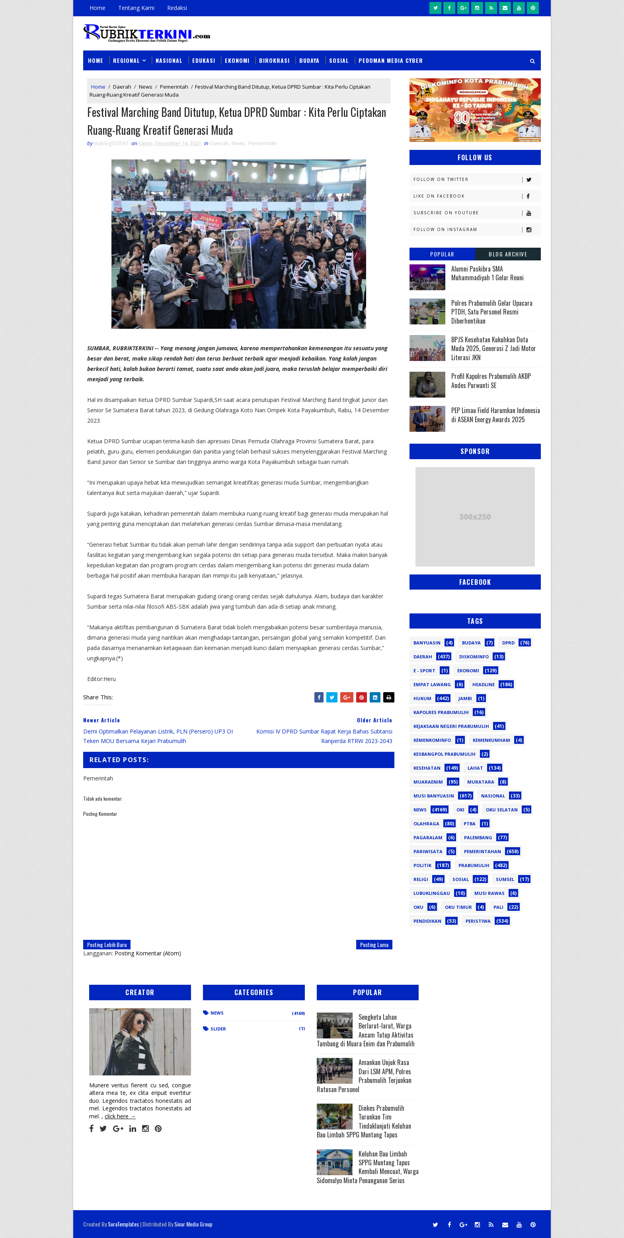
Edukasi (203, 60)
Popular (442, 254)
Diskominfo (474, 657)
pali (498, 907)
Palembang (478, 837)
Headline (483, 684)
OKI (460, 810)
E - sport (424, 670)
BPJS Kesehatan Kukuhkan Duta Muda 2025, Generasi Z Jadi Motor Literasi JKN (493, 348)
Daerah (122, 86)
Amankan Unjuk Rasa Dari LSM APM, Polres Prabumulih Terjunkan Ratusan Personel (364, 1076)
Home (97, 8)
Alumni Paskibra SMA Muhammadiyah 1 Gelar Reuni (487, 273)
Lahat (475, 768)
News (145, 86)
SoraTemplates (123, 1224)
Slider (218, 1029)
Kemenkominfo (432, 740)
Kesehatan (427, 768)
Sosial (339, 60)
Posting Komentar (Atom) (148, 953)
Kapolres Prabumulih (441, 712)
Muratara (480, 782)
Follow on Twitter (476, 179)
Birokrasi (274, 60)
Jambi (465, 698)
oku (418, 907)
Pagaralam (428, 837)
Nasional (169, 60)
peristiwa (478, 921)
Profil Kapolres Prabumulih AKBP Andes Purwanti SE (491, 380)
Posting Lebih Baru (107, 944)
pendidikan (427, 921)
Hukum (422, 698)
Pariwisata (428, 851)
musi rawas (489, 893)
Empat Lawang (432, 684)
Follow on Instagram (476, 230)
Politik (422, 865)
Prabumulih (473, 865)
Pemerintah (174, 86)
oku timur (458, 907)
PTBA (470, 824)
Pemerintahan (482, 851)
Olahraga (426, 824)
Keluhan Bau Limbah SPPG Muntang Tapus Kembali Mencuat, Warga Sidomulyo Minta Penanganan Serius (368, 1167)
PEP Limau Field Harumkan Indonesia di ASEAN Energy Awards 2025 (495, 415)
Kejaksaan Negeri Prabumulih (451, 726)
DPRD (508, 643)
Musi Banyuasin (433, 796)
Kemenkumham (491, 740)
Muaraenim (428, 782)
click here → (120, 1116)
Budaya (309, 60)
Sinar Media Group (193, 1224)
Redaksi (177, 8)
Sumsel (505, 879)
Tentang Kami (136, 8)
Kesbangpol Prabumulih (444, 754)
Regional (126, 60)
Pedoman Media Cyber (391, 60)
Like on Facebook (476, 196)
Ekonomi (237, 60)
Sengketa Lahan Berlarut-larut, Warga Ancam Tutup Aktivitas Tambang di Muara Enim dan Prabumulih (366, 1030)
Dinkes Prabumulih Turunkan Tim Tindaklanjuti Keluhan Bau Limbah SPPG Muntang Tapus (364, 1121)
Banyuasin (427, 643)
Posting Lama (374, 944)
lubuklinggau (431, 893)
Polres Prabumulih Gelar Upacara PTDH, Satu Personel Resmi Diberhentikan (491, 312)
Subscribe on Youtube (476, 213)
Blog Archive (508, 254)
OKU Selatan (502, 810)
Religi (420, 879)
